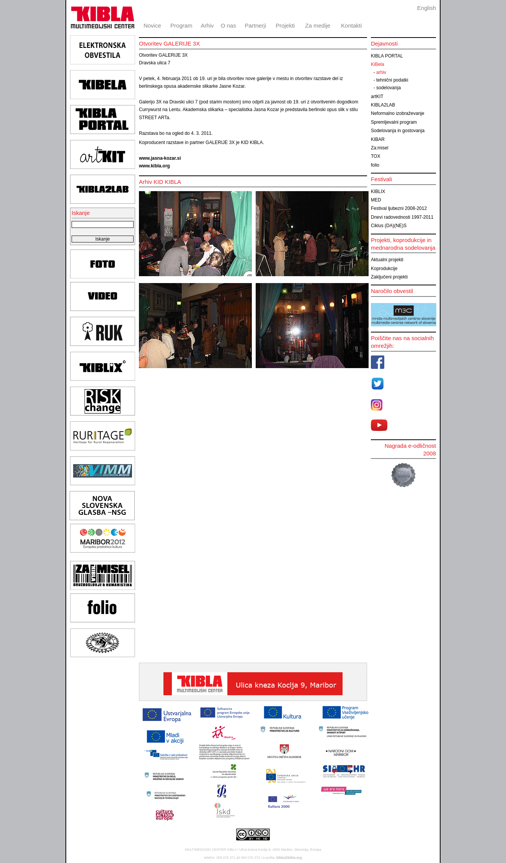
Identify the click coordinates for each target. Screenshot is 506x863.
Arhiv (207, 25)
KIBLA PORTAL (387, 56)
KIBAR (378, 139)
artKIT (377, 96)
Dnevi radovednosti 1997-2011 (402, 217)
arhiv (381, 72)
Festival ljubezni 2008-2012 (399, 208)
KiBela (377, 64)
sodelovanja (388, 87)
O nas (228, 25)
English (426, 8)
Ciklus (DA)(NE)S (388, 225)
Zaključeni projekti (389, 277)
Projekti (285, 25)
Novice (152, 25)
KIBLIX (378, 191)
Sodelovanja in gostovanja (397, 130)
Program (181, 25)
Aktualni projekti (387, 259)
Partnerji (255, 25)
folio (375, 165)
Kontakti (351, 25)
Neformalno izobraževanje (397, 113)
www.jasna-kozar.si (160, 158)
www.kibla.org (154, 166)
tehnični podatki (392, 80)
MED (376, 200)
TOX (375, 156)
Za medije (317, 25)
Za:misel (379, 148)
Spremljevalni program (394, 122)
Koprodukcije (384, 268)
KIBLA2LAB (383, 105)
